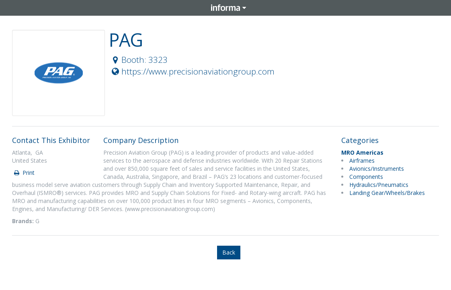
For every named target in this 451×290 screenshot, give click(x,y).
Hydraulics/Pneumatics (378, 184)
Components (366, 176)
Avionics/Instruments (376, 168)
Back (228, 252)
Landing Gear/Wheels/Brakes (387, 193)
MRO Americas (362, 152)
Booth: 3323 (139, 59)
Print (24, 172)
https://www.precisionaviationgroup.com (192, 71)
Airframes (362, 160)
